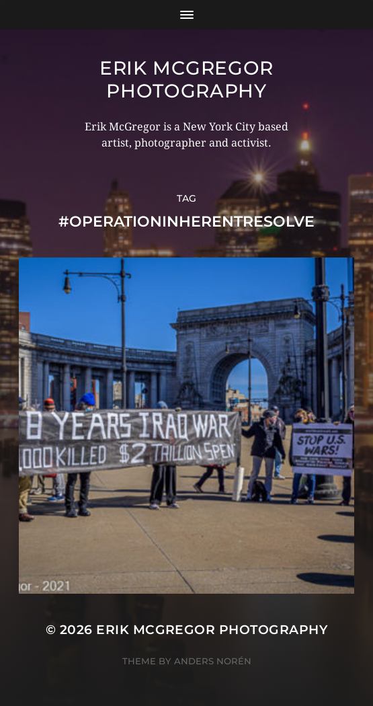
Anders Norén (212, 661)
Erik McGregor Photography (186, 79)
